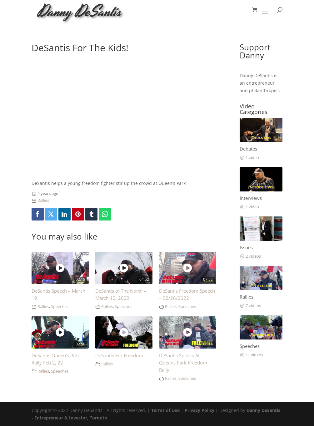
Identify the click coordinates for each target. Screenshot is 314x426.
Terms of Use (165, 410)
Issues (246, 247)
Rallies (43, 200)
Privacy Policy (199, 410)
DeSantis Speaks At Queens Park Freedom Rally (183, 362)
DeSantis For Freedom (119, 355)
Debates (248, 149)
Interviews (251, 198)
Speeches (59, 306)
